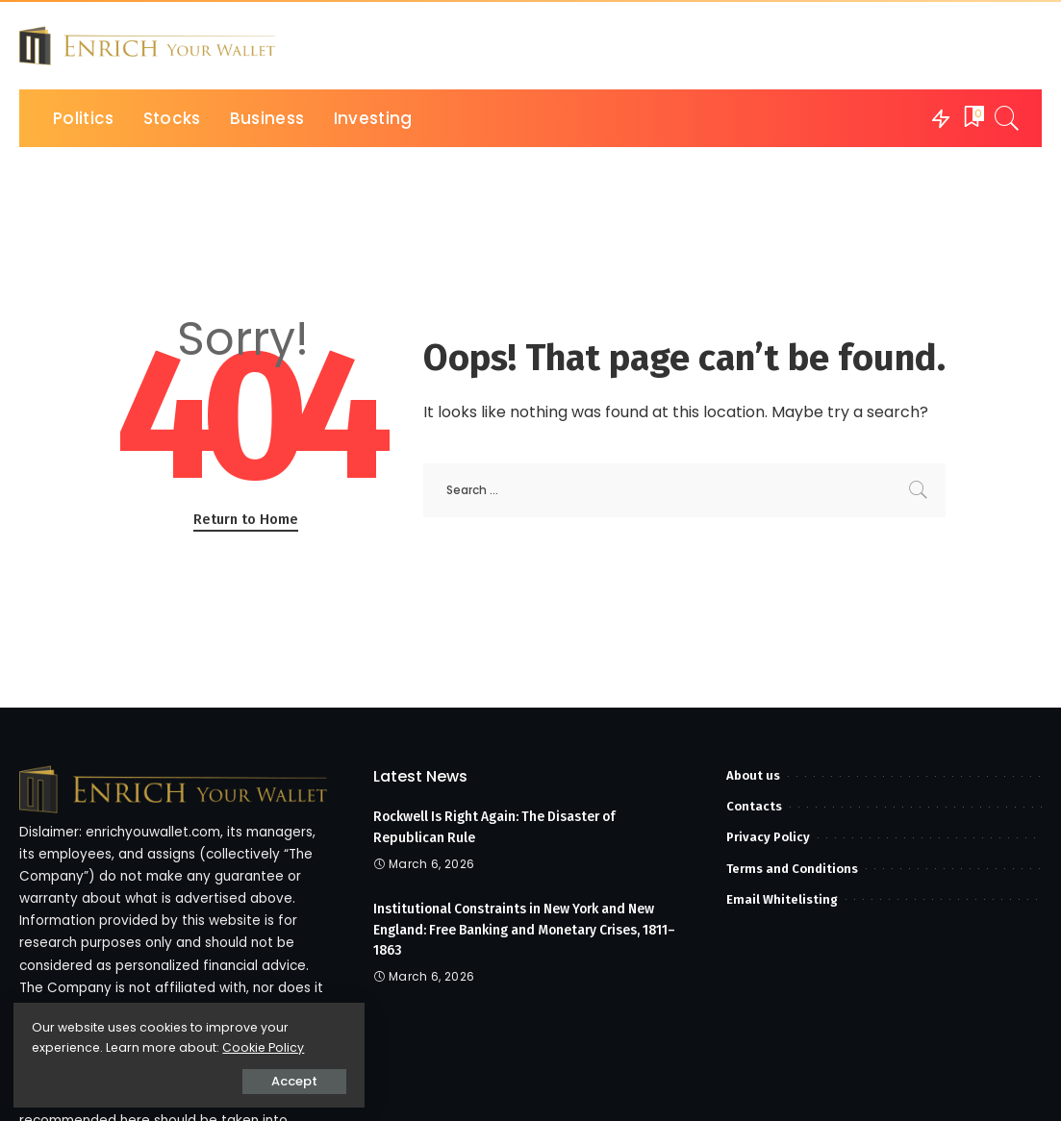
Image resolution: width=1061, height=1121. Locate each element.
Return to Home (245, 519)
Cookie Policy (74, 1045)
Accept (232, 1079)
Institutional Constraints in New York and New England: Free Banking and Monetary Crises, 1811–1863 (530, 927)
